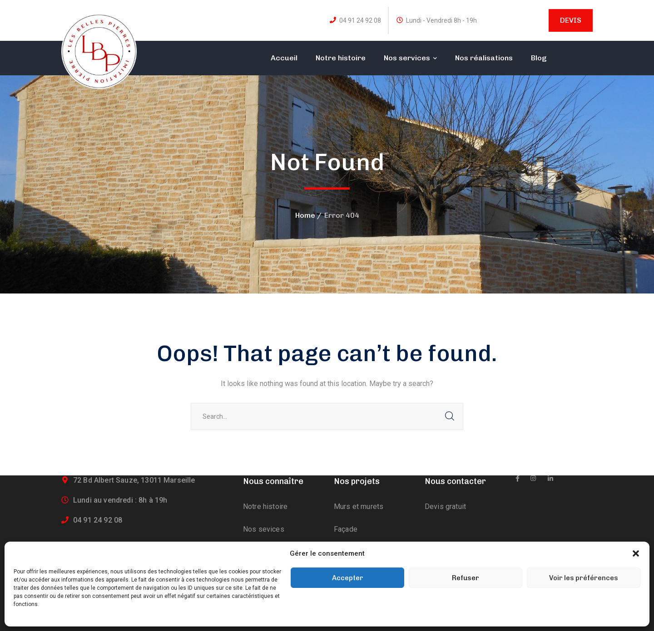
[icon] (517, 478)
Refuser (465, 578)
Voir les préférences (583, 578)
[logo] (99, 50)
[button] (635, 553)
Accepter (347, 578)
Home (305, 215)
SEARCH (449, 416)
